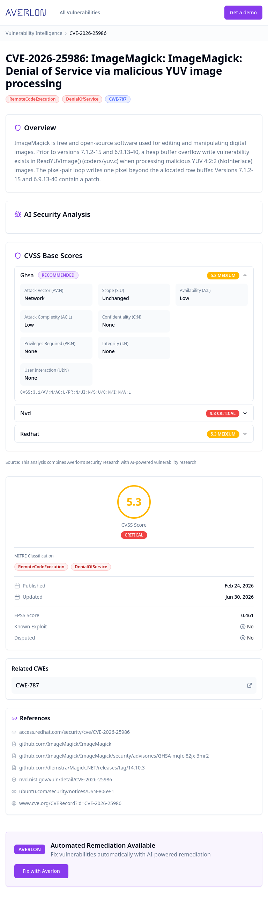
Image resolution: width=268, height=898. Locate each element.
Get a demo (243, 12)
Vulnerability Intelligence (34, 33)
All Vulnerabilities (80, 12)
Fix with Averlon (41, 871)
